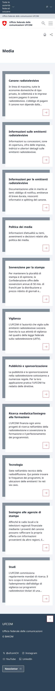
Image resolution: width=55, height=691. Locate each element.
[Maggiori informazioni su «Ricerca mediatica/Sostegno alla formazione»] (46, 445)
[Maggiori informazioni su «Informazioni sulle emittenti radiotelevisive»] (46, 160)
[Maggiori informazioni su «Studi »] (46, 598)
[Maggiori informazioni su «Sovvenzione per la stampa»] (46, 299)
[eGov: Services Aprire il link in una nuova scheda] (44, 7)
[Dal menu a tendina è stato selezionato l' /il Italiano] (49, 7)
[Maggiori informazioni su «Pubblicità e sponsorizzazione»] (46, 394)
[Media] (42, 7)
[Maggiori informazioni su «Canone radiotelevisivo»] (46, 112)
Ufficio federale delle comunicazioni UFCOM (20, 23)
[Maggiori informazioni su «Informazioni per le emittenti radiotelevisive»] (46, 207)
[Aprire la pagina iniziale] (21, 23)
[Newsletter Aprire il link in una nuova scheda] (13, 669)
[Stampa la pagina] (45, 34)
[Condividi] (51, 34)
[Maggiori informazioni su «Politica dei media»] (46, 248)
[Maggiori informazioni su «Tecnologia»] (46, 493)
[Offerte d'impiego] (43, 7)
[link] (27, 95)
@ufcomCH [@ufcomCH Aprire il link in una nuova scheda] (10, 653)
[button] (50, 619)
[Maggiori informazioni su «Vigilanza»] (46, 346)
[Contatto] (41, 7)
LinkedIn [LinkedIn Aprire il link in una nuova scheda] (25, 659)
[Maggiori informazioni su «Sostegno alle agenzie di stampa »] (46, 547)
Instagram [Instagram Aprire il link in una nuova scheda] (29, 653)
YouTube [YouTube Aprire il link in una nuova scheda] (9, 659)
